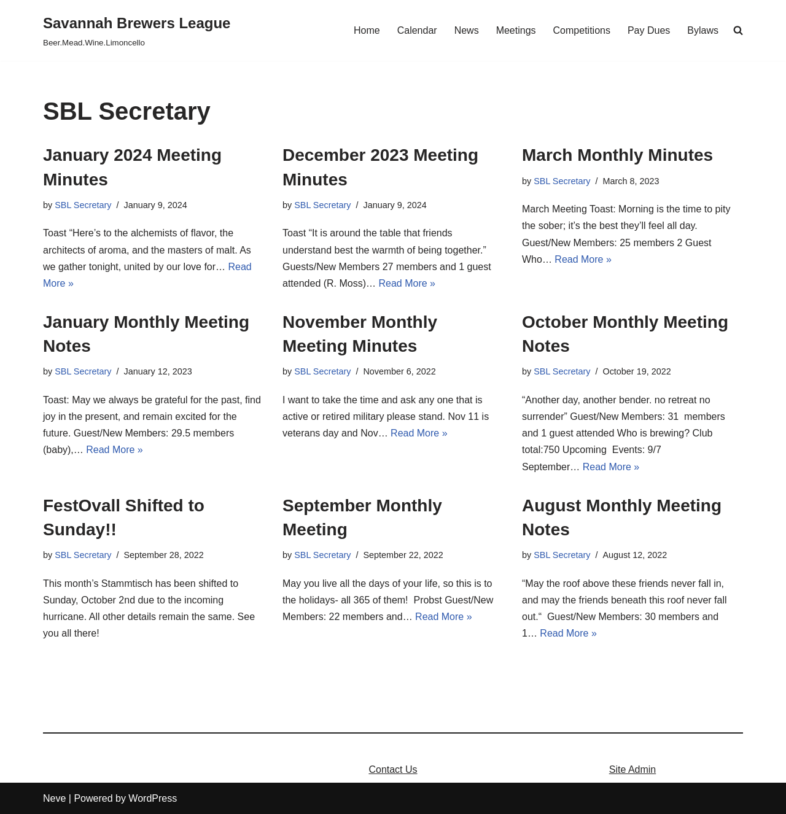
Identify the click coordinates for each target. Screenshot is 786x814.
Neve (54, 798)
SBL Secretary (83, 205)
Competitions (581, 30)
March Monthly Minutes (617, 155)
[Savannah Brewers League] (136, 30)
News (466, 30)
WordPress (152, 798)
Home (367, 30)
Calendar (417, 30)
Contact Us (392, 769)
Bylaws (702, 30)
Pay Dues (649, 30)
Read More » (407, 283)
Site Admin (632, 769)
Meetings (516, 30)
